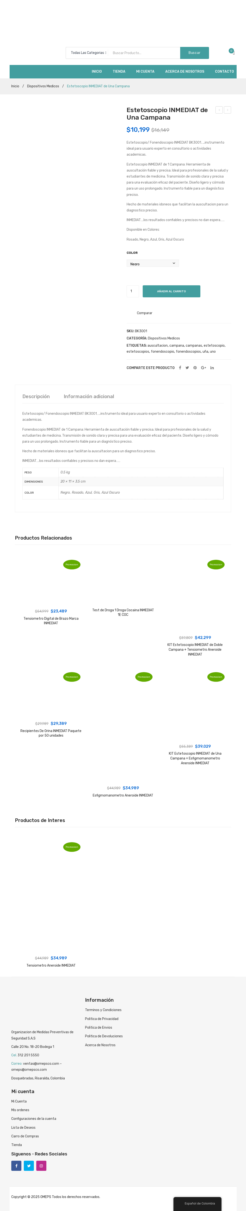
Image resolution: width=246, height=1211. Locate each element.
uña (205, 352)
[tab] (36, 396)
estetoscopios (138, 352)
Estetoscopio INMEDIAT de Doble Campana (227, 111)
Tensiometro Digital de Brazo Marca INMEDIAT (51, 621)
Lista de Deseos (23, 1128)
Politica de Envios (98, 1028)
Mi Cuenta (19, 1101)
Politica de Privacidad (101, 1019)
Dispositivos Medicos (43, 86)
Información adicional (89, 396)
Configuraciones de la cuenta (33, 1119)
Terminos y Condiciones (103, 1010)
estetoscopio (214, 346)
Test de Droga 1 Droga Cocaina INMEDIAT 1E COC (123, 612)
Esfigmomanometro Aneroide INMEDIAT (123, 795)
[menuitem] (97, 71)
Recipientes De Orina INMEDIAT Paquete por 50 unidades (50, 733)
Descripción (36, 396)
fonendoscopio (162, 352)
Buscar (194, 53)
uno (213, 352)
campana (176, 346)
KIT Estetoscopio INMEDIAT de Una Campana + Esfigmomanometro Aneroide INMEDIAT (195, 758)
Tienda (16, 1145)
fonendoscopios (188, 352)
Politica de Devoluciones (104, 1036)
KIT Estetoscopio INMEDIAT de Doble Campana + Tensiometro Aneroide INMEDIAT (195, 649)
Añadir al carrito (171, 291)
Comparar (144, 313)
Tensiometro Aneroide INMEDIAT (219, 111)
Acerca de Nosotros (100, 1045)
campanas (194, 346)
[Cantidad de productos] (133, 291)
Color (132, 253)
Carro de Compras (25, 1136)
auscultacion (158, 346)
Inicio (15, 86)
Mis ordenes (20, 1110)
